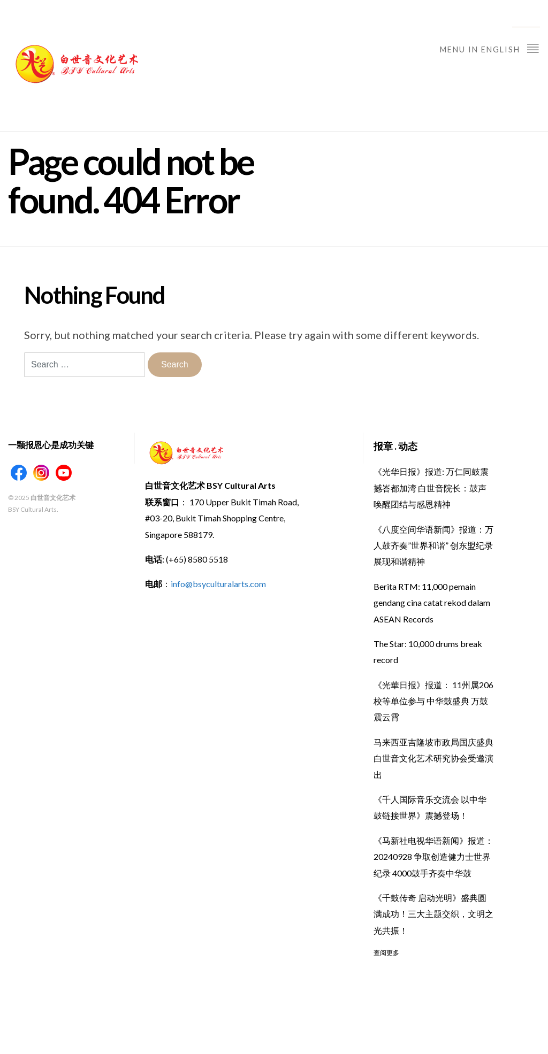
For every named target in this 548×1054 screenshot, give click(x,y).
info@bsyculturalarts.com (218, 584)
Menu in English (490, 48)
